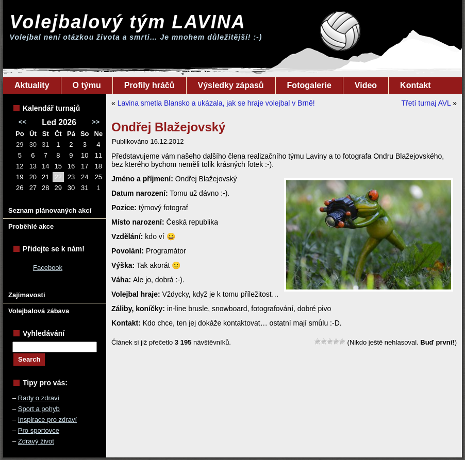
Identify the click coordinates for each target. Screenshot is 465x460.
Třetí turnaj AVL (426, 103)
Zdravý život (36, 441)
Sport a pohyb (39, 409)
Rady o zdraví (38, 398)
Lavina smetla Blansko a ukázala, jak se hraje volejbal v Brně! (216, 103)
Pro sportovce (38, 430)
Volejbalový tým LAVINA (128, 21)
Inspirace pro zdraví (47, 419)
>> (95, 122)
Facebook (47, 267)
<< (22, 122)
